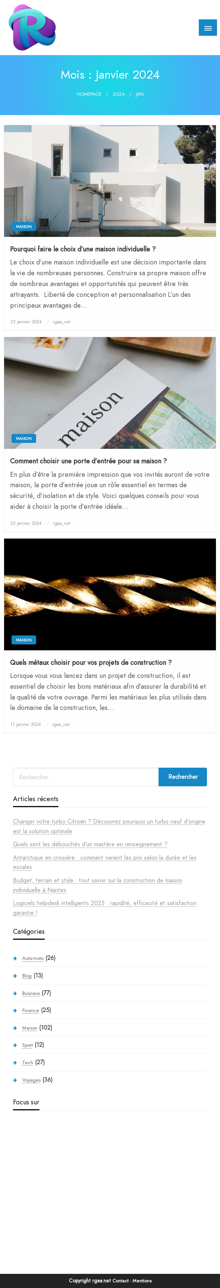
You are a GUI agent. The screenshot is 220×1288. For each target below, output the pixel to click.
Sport (27, 1045)
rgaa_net (61, 321)
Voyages (31, 1080)
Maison (24, 226)
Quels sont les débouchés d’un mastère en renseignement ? (90, 844)
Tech (27, 1062)
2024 (119, 94)
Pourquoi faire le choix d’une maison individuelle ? (83, 249)
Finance (30, 1010)
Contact (120, 1280)
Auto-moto (33, 958)
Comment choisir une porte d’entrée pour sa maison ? (88, 461)
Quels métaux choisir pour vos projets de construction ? (91, 662)
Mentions (142, 1280)
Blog (27, 975)
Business (31, 993)
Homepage (89, 94)
